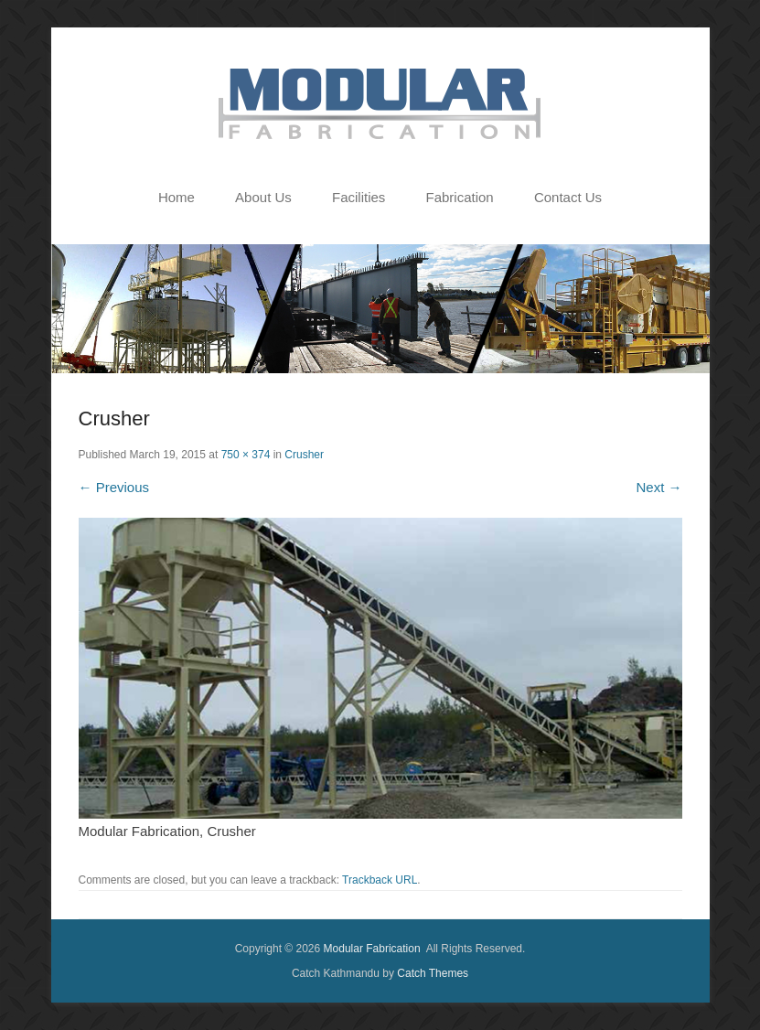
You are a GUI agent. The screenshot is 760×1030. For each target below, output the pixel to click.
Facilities (358, 197)
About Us (263, 197)
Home (176, 197)
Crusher (304, 454)
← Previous (114, 487)
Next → (658, 487)
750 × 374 (246, 454)
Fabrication (460, 197)
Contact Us (568, 197)
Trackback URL (379, 880)
